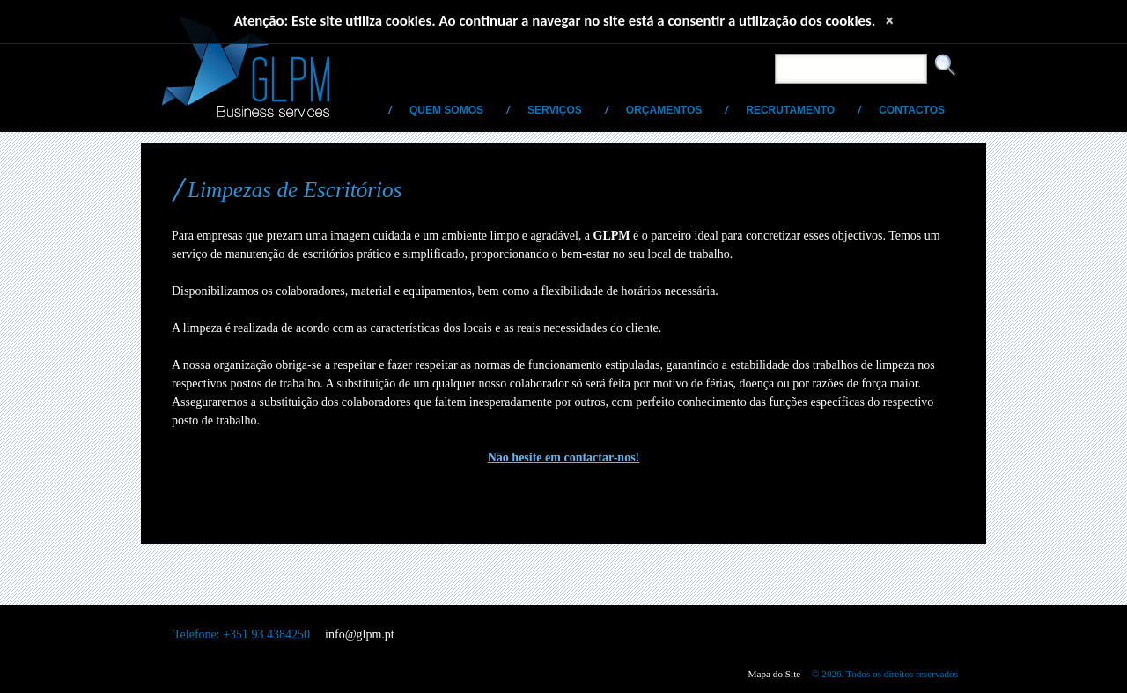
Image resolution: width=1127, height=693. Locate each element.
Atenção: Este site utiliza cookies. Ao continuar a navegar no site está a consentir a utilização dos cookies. (555, 20)
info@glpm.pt (359, 634)
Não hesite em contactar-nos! (564, 457)
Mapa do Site (774, 673)
